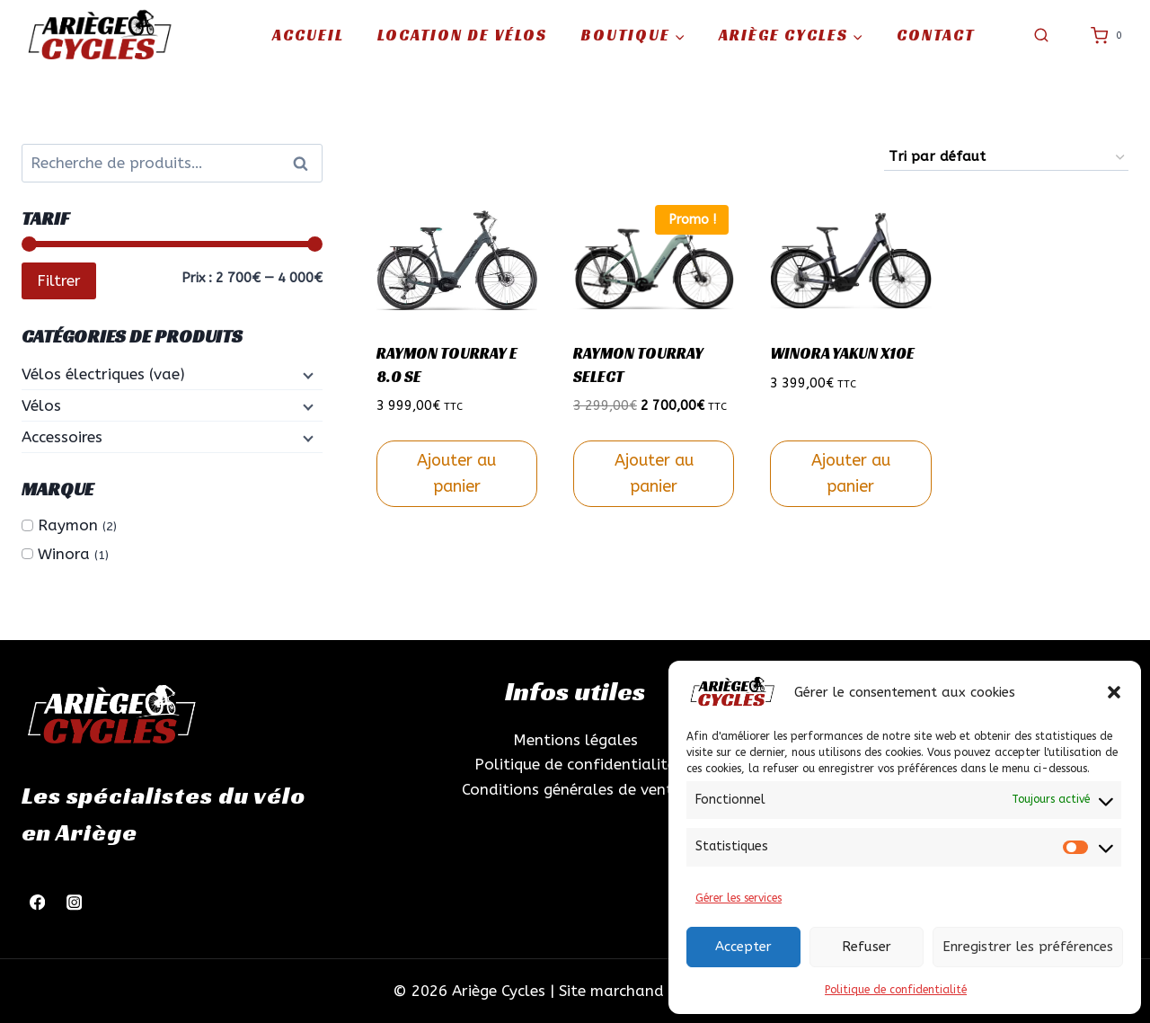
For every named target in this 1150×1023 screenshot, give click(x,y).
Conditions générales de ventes (575, 789)
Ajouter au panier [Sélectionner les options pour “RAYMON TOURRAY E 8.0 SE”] (456, 473)
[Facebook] (37, 903)
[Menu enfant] (306, 375)
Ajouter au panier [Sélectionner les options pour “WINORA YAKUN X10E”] (850, 473)
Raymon (68, 525)
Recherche (305, 163)
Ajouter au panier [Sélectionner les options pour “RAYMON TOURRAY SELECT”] (654, 473)
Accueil (308, 35)
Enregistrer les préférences (1027, 946)
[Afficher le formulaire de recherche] (1041, 36)
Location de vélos (462, 35)
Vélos (41, 405)
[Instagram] (74, 903)
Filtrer (59, 280)
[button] (1114, 692)
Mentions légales (575, 740)
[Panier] (1109, 36)
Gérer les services (738, 898)
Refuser (866, 946)
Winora (64, 554)
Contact (936, 35)
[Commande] (1006, 157)
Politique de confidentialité (896, 989)
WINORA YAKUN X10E (842, 353)
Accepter (743, 946)
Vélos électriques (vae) (103, 374)
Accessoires (62, 437)
